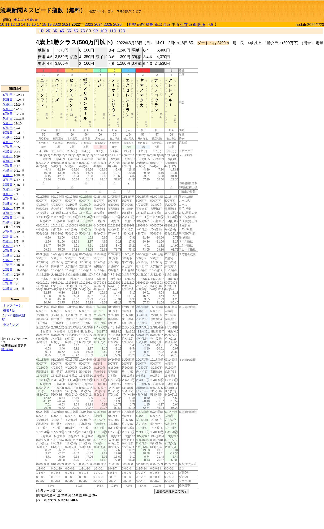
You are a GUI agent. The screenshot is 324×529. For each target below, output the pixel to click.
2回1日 (8, 250)
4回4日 (8, 161)
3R (55, 31)
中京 (184, 25)
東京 (167, 24)
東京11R (20, 19)
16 (34, 24)
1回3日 (8, 279)
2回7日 (8, 222)
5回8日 (8, 99)
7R (82, 31)
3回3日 (8, 203)
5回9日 (8, 95)
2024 (98, 24)
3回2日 (8, 208)
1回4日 (8, 274)
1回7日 (8, 260)
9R (95, 31)
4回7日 (8, 147)
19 (49, 24)
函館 (141, 24)
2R (48, 31)
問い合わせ (7, 349)
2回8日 (8, 217)
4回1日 (8, 175)
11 (7, 24)
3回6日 (8, 189)
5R (69, 31)
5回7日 (8, 104)
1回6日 (8, 265)
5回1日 (8, 132)
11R (112, 31)
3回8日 (8, 180)
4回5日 (8, 156)
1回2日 (8, 284)
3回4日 (8, 199)
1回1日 (8, 288)
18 (44, 24)
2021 (66, 24)
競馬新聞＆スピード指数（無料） (43, 10)
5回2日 (8, 128)
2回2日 (8, 246)
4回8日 (8, 142)
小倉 (210, 24)
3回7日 (8, 184)
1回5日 (8, 269)
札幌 (132, 24)
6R (75, 31)
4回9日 (8, 137)
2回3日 (8, 241)
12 (13, 24)
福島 (149, 24)
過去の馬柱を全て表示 (171, 491)
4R (62, 31)
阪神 (201, 25)
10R (103, 31)
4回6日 (8, 151)
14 (23, 24)
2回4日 (8, 236)
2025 (108, 24)
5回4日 (8, 118)
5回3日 (8, 123)
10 (2, 24)
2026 (117, 24)
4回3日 (8, 165)
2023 (89, 24)
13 (18, 24)
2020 (57, 24)
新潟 (158, 24)
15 (28, 24)
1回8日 (8, 255)
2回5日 (8, 232)
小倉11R (33, 19)
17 (39, 24)
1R (41, 31)
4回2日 (8, 170)
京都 (192, 24)
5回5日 (8, 113)
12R (121, 31)
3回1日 (8, 213)
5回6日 (8, 109)
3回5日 (8, 194)
